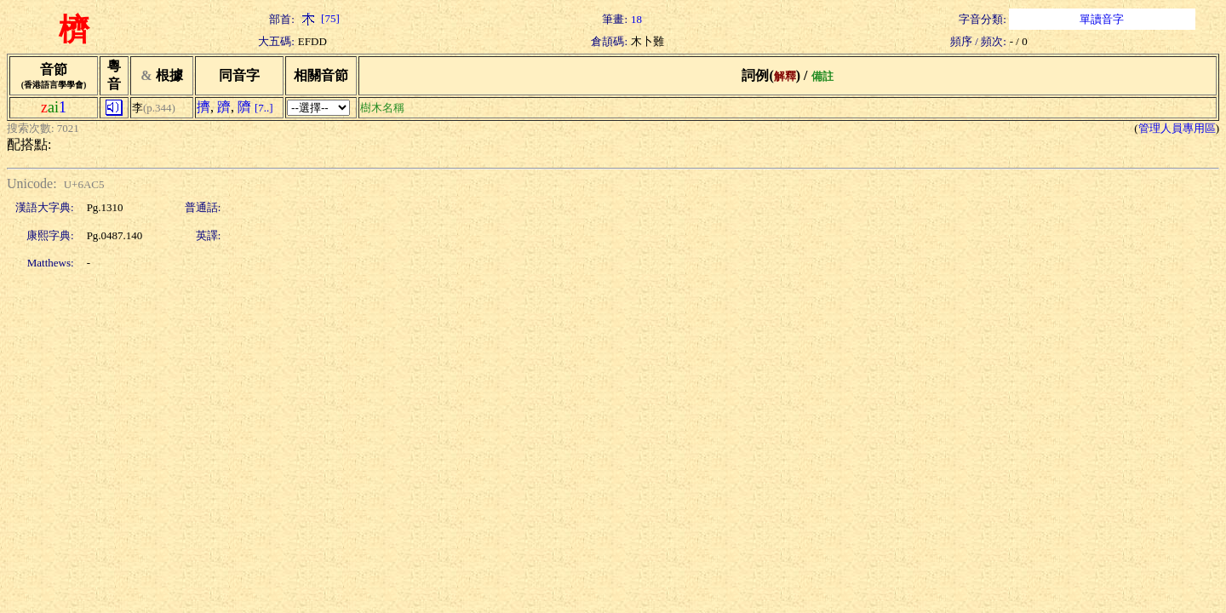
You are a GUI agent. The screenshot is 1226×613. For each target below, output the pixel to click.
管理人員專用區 (1177, 128)
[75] (319, 18)
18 (636, 19)
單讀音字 (1102, 19)
